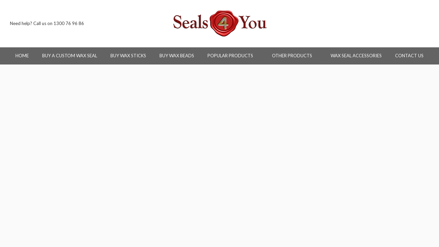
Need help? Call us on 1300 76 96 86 (47, 23)
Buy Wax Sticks (128, 55)
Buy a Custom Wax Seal (69, 55)
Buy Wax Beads (176, 55)
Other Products (295, 55)
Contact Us (409, 55)
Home (22, 55)
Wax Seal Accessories (356, 55)
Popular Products (233, 55)
